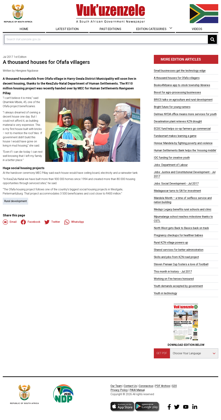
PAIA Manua (137, 390)
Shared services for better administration (178, 249)
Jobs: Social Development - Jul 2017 (176, 183)
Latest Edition (67, 29)
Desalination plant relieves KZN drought (178, 121)
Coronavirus (146, 386)
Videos (197, 29)
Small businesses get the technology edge (180, 70)
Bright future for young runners (172, 107)
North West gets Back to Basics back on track (181, 228)
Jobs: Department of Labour (171, 165)
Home (24, 29)
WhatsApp (74, 222)
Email (10, 222)
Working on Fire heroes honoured (174, 278)
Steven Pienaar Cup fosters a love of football (181, 264)
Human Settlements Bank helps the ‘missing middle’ (185, 150)
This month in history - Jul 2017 (173, 271)
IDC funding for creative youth (172, 157)
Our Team (116, 386)
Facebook (30, 222)
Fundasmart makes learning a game (175, 136)
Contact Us (130, 386)
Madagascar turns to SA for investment (177, 190)
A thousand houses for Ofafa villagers (177, 78)
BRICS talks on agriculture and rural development (183, 99)
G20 (174, 386)
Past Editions (110, 29)
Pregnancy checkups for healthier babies (178, 235)
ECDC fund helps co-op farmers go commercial (182, 128)
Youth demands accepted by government (178, 286)
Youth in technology (165, 293)
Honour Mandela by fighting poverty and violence (183, 143)
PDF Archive (162, 386)
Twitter (52, 222)
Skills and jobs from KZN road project (176, 257)
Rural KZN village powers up (171, 242)
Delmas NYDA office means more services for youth (185, 114)
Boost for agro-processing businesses (177, 92)
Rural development (15, 201)
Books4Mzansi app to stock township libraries (182, 85)
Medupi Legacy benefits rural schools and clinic (182, 209)
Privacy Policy (119, 390)
